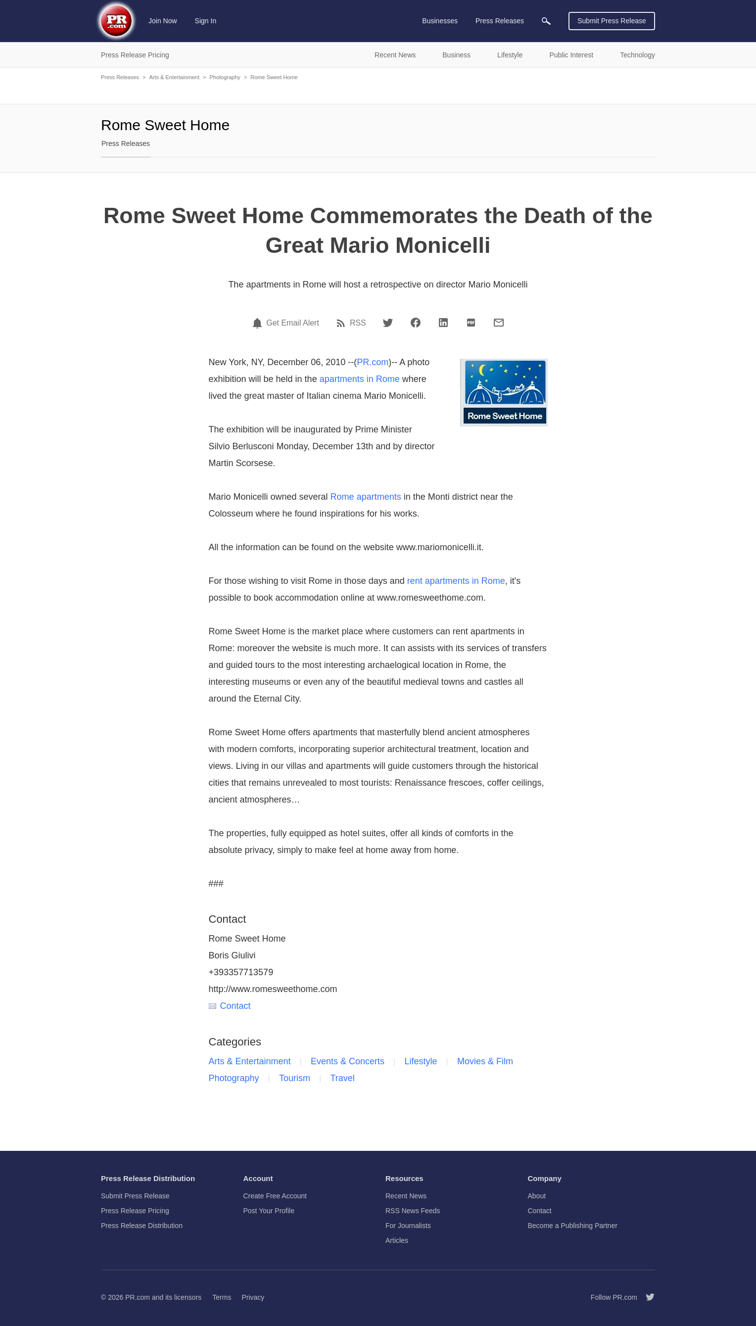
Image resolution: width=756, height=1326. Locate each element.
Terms (221, 1297)
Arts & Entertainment (174, 77)
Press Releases (120, 77)
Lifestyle (421, 1061)
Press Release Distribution (142, 1226)
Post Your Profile (269, 1211)
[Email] (499, 323)
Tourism (294, 1078)
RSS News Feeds (412, 1211)
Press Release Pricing (135, 1211)
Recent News (405, 1196)
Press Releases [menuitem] (499, 21)
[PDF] (471, 323)
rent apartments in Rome (456, 581)
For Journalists (408, 1226)
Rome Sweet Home (273, 77)
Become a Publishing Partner (572, 1226)
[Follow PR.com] (646, 1297)
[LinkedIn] (443, 323)
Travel (343, 1078)
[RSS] (342, 323)
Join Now (162, 21)
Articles (396, 1240)
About (537, 1196)
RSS (358, 323)
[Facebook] (416, 323)
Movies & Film (485, 1061)
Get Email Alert (292, 323)
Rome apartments (366, 497)
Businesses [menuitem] (440, 21)
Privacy (252, 1297)
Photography (224, 77)
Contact (230, 1006)
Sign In (206, 21)
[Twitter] (388, 323)
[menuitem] (546, 21)
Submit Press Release (611, 21)
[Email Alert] (258, 323)
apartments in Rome (360, 379)
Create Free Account (275, 1196)
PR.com (372, 362)
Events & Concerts (347, 1061)
